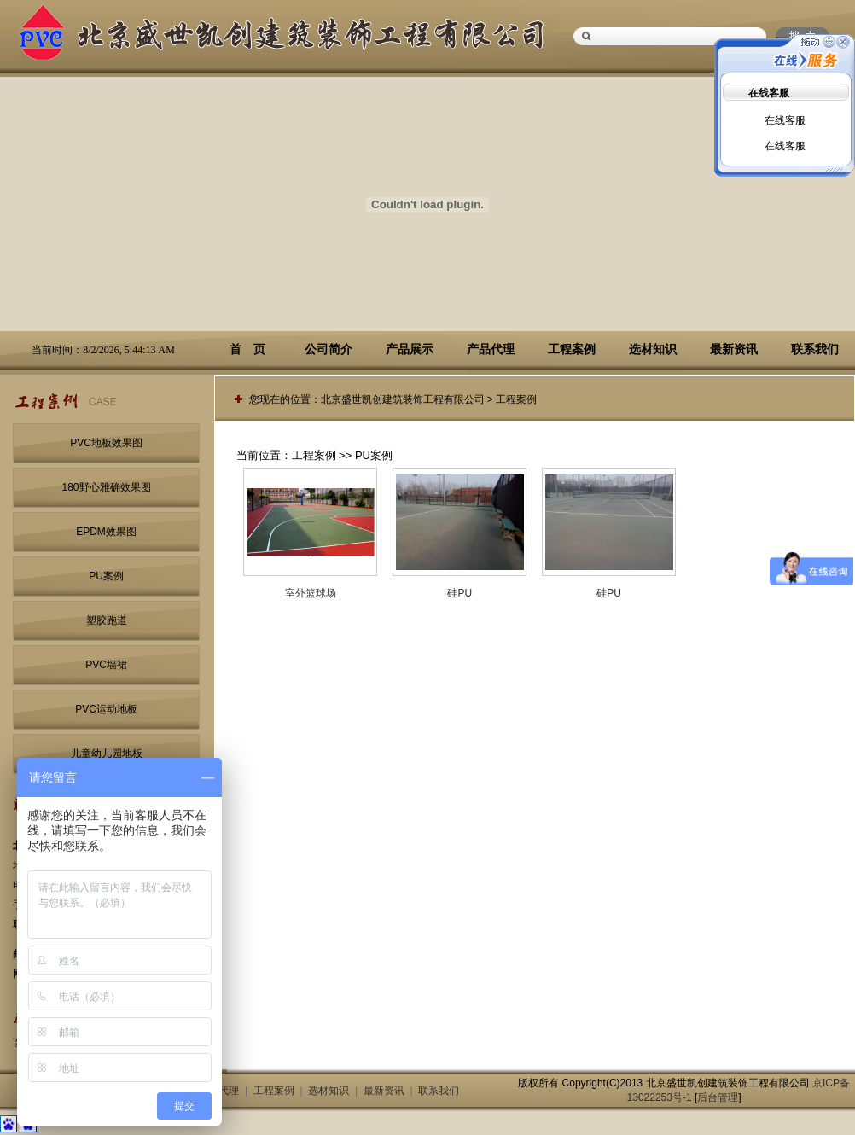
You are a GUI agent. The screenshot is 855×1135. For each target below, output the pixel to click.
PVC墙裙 (106, 665)
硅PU (459, 593)
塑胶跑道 (106, 620)
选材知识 (653, 349)
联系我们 (815, 349)
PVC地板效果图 (106, 443)
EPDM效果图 (106, 532)
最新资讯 (734, 349)
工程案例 (572, 349)
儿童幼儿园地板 (106, 754)
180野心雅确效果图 (105, 487)
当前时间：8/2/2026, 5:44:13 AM (103, 350)
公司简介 (328, 349)
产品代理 (491, 349)
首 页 (247, 349)
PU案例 (106, 576)
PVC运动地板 (106, 709)
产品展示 (409, 349)
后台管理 (717, 1097)
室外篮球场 (310, 593)
